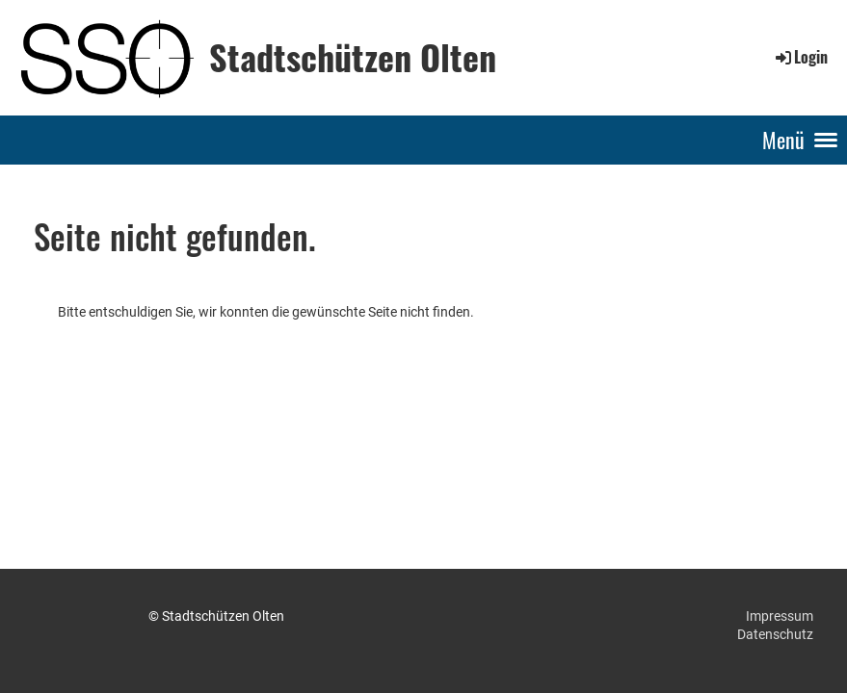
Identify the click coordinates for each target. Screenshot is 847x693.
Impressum (779, 616)
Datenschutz (775, 634)
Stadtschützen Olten (352, 57)
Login (800, 56)
